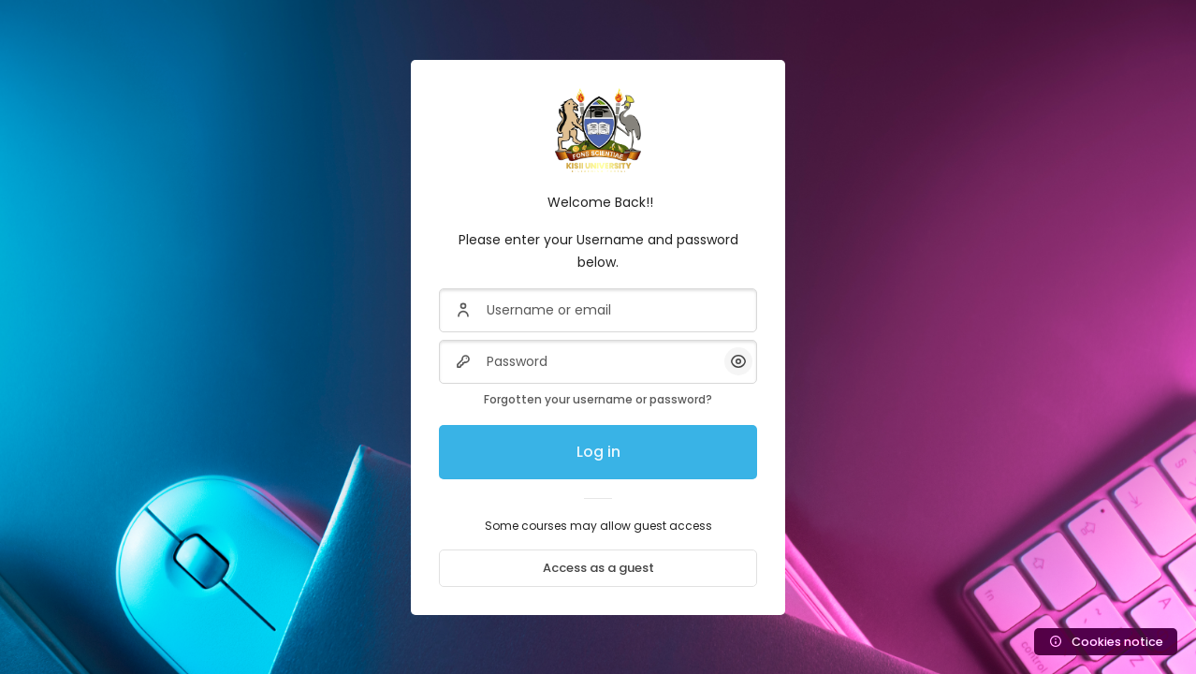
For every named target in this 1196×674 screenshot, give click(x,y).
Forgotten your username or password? (598, 399)
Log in (598, 451)
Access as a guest (598, 568)
